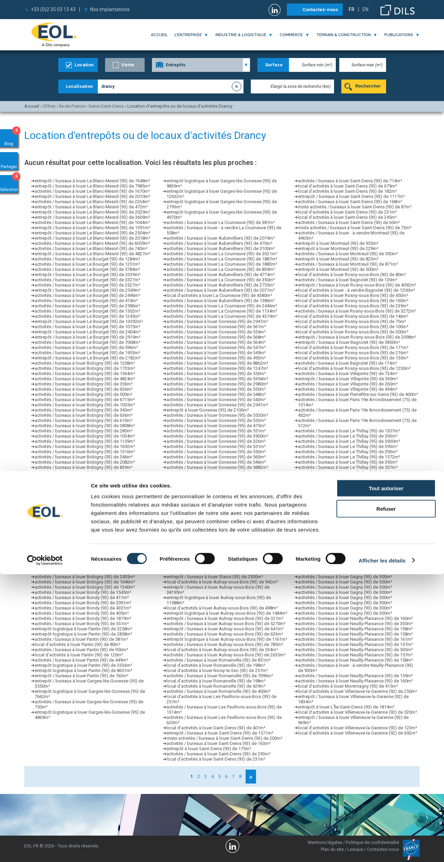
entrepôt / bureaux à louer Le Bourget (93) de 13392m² (89, 321)
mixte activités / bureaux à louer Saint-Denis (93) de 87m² (354, 206)
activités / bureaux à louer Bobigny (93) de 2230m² (85, 555)
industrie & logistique (240, 35)
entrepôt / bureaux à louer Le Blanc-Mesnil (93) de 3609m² (92, 217)
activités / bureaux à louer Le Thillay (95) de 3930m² (349, 441)
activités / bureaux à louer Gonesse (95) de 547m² (216, 347)
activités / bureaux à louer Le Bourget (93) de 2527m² (87, 285)
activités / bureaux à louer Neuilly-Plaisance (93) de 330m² (355, 623)
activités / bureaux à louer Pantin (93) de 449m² (81, 660)
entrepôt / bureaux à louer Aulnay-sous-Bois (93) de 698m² (224, 498)
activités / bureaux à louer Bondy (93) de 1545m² (83, 592)
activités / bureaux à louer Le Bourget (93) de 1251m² (87, 264)
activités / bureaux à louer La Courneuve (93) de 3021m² (221, 253)
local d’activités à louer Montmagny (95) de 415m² (348, 686)
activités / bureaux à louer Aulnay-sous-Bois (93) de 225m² (224, 503)
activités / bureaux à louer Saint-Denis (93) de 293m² (218, 753)
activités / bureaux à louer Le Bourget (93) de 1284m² (87, 259)
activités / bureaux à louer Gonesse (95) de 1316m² (217, 483)
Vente (127, 64)
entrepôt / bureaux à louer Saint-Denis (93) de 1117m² (351, 196)
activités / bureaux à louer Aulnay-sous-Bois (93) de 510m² (224, 488)
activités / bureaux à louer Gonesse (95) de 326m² (216, 441)
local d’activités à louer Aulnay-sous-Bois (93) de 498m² (222, 608)
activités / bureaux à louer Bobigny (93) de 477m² (84, 519)
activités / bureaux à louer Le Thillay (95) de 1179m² (349, 524)
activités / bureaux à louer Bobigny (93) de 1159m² (85, 441)
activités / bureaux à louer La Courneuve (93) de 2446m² (221, 305)
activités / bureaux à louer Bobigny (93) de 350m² (84, 514)
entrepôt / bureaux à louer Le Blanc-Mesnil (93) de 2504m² (92, 232)
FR (352, 9)
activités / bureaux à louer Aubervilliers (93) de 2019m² (220, 238)
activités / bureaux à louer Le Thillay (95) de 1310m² (349, 498)
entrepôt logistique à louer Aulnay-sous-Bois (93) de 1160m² (226, 555)
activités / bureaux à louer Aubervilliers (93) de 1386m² (220, 300)
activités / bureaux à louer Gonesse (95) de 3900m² (217, 436)
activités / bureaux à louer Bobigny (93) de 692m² (84, 571)
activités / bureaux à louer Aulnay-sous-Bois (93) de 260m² (224, 529)
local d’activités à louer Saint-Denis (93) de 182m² (347, 191)
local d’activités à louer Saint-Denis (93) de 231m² (347, 212)
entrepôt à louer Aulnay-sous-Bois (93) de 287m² (215, 545)
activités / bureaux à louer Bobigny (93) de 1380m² (85, 540)
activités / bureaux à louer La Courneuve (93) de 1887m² (221, 259)
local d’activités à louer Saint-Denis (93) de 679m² (347, 186)
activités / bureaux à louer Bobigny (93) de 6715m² (85, 399)
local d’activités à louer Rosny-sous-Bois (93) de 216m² (353, 352)
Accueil (159, 35)
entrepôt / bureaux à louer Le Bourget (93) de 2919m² (87, 337)
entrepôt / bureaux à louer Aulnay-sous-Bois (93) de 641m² (224, 628)
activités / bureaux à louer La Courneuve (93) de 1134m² (221, 311)
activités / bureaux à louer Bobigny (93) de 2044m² (85, 550)
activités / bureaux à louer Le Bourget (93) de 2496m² (87, 295)
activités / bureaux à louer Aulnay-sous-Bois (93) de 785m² (224, 644)
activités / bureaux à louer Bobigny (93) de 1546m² (85, 561)
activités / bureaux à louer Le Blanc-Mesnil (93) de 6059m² (92, 243)
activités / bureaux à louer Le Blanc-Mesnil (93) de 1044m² (92, 222)
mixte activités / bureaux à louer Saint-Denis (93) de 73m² (354, 227)
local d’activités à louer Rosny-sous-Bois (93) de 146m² (353, 316)
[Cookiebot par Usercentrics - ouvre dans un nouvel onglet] (45, 848)
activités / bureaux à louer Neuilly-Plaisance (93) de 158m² (355, 628)
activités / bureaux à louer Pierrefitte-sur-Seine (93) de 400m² (358, 394)
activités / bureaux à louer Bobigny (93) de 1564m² (85, 373)
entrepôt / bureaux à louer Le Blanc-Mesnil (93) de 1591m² (92, 227)
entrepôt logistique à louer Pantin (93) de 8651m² (83, 670)
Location (84, 64)
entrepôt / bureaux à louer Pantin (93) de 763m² (81, 675)
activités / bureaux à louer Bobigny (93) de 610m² (84, 420)
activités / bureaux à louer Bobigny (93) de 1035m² (85, 404)
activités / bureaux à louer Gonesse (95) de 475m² (216, 425)
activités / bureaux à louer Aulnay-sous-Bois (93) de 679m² (224, 493)
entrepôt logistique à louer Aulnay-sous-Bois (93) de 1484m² (226, 613)
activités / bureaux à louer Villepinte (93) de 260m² (348, 384)
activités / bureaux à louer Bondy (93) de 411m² (82, 597)
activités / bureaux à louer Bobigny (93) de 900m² (84, 493)
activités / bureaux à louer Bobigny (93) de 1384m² (85, 498)
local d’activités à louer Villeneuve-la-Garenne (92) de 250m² (357, 691)
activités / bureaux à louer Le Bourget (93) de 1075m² (87, 326)
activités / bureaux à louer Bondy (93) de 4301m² (83, 608)
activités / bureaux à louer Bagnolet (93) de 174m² (347, 363)
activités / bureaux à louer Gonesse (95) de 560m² (216, 456)
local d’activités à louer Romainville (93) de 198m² (215, 665)
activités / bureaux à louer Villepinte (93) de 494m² (348, 389)
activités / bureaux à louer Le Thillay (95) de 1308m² (349, 483)
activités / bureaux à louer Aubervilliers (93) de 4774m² (220, 274)
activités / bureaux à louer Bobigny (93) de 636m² (84, 389)
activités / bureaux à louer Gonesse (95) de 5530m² (217, 415)
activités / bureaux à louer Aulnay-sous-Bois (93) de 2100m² (225, 566)
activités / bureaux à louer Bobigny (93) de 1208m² (85, 363)
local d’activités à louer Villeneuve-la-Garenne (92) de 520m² (357, 712)
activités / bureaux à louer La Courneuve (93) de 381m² (220, 222)
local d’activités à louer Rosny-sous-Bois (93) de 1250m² (354, 368)
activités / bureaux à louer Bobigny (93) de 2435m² (85, 576)
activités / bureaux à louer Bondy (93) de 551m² (82, 623)
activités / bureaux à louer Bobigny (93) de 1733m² (85, 368)
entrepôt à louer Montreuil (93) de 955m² (338, 243)
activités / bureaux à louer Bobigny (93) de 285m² (84, 529)
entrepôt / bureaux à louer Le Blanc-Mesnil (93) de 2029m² (92, 212)
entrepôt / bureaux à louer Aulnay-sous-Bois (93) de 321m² (224, 618)
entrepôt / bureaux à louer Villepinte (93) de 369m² (348, 378)
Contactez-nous (320, 9)
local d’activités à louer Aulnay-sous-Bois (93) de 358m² (222, 550)
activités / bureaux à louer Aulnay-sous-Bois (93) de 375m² (224, 571)
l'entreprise (188, 35)
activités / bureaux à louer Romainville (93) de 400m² (218, 691)
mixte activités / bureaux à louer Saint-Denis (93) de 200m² (224, 738)
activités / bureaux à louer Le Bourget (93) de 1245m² (87, 316)
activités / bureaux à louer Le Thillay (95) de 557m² (348, 467)
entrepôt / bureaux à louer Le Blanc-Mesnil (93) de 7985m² (92, 186)
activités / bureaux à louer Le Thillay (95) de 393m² (348, 436)
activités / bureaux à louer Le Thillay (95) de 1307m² (349, 430)
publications (398, 35)
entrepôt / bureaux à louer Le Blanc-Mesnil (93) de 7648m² (92, 180)
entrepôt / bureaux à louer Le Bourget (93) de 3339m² (87, 274)
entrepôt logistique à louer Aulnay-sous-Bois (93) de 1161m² (226, 535)
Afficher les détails (382, 848)
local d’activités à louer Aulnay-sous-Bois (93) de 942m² (222, 582)
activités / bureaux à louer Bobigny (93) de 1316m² (85, 451)
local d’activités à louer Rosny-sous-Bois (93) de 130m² (353, 357)
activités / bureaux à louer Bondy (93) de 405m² (82, 613)
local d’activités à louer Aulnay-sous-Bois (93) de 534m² (222, 649)
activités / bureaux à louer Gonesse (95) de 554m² (216, 331)
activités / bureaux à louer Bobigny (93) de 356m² (84, 384)
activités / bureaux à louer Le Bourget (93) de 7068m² (87, 342)
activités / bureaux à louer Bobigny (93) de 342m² (84, 566)
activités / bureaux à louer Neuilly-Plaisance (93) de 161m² (355, 639)
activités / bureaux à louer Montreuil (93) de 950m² (348, 253)
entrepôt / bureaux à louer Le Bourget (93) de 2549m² (87, 290)
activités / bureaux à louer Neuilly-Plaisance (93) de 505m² (355, 649)
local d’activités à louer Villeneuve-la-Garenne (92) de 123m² (357, 727)
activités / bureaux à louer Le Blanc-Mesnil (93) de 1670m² (92, 191)
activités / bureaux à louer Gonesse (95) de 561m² (216, 326)
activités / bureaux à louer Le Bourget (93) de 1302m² (87, 311)
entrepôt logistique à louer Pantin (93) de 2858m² (83, 634)
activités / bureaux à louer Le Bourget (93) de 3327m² (87, 279)
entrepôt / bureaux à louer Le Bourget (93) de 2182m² (87, 357)
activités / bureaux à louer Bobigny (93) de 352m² (84, 535)
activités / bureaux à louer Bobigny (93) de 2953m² (85, 472)
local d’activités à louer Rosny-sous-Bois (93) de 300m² (353, 331)
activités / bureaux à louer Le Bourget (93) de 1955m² (87, 352)
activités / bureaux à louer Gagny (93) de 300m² (345, 555)
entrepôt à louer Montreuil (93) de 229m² (338, 248)
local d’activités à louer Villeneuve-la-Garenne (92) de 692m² (357, 733)
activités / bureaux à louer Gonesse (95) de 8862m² (217, 363)
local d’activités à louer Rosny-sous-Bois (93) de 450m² (353, 295)
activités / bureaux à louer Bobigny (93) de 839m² (84, 467)
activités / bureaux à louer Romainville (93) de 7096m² (219, 675)
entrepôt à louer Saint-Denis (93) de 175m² (208, 748)
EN (365, 9)
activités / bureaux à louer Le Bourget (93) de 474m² (86, 300)
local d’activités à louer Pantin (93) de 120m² (79, 654)
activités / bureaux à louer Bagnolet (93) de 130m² (347, 279)
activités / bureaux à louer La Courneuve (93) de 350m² (220, 279)
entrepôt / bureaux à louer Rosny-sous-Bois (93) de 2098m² (357, 337)
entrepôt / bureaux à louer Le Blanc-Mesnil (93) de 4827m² (92, 253)
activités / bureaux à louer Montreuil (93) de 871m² (348, 264)
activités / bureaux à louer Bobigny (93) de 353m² (84, 477)
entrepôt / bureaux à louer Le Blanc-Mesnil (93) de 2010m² (92, 196)
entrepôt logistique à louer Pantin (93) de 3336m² (83, 665)
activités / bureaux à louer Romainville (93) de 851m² (218, 660)
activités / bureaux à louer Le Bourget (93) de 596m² (86, 347)
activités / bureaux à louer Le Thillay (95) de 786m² (348, 472)
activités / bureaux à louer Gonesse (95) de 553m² (216, 420)
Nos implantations (110, 9)
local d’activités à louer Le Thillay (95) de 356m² (345, 509)
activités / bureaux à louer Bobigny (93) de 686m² (84, 524)
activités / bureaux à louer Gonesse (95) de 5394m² (217, 378)
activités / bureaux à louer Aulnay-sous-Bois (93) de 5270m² (225, 623)
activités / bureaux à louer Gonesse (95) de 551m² (216, 430)
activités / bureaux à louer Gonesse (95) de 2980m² (217, 384)
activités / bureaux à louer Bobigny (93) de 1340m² (85, 587)
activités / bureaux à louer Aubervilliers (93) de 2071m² (220, 290)
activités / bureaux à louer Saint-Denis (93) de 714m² (350, 180)
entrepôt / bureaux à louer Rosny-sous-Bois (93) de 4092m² (357, 285)
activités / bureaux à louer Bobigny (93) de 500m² (84, 394)
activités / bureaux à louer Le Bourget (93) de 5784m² (87, 269)
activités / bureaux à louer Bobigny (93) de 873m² (84, 488)
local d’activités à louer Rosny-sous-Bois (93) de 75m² (352, 321)
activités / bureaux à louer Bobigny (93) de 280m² (84, 430)
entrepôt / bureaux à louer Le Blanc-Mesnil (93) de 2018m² (92, 238)
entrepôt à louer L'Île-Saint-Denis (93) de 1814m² (346, 707)
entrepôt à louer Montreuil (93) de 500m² (338, 269)
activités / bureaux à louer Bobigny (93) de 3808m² (85, 425)
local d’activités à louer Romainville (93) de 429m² (215, 686)
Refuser (386, 796)
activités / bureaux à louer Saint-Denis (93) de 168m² (350, 201)
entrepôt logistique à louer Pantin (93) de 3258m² (83, 628)
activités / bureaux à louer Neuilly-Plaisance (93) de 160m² (355, 618)
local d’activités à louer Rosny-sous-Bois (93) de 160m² (353, 300)
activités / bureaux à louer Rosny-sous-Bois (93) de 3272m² (357, 311)
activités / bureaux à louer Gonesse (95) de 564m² (216, 342)
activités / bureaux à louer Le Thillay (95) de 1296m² (349, 535)
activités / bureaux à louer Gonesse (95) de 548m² (216, 394)
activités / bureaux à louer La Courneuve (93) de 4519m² (221, 316)
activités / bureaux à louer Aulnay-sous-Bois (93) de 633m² (224, 634)
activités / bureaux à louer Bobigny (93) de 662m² (84, 503)
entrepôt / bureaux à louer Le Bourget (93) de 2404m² (87, 331)
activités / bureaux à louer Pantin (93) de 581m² (81, 639)
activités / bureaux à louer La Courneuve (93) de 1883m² (221, 264)
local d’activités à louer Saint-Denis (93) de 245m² (347, 217)
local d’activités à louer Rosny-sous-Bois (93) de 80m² (352, 274)
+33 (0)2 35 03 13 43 (53, 9)
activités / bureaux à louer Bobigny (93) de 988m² (84, 483)
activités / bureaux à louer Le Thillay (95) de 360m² (348, 493)
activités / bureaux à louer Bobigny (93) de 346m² (84, 456)
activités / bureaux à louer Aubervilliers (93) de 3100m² (220, 248)
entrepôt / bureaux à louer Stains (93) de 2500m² (214, 576)
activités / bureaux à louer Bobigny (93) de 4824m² (85, 378)
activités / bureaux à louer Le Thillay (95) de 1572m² (349, 456)
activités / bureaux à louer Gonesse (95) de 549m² (216, 352)
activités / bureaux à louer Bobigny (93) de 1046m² (85, 582)
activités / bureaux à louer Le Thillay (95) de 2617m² (349, 540)
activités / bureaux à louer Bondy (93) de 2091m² (83, 602)
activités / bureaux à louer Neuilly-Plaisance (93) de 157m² (355, 644)
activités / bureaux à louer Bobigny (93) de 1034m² (85, 436)
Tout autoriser (386, 776)
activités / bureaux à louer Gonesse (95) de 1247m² (217, 368)
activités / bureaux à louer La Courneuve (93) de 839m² (220, 269)
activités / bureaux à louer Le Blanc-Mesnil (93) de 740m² (91, 248)
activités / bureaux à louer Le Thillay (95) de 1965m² (349, 514)
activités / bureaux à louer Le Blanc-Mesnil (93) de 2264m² (92, 201)
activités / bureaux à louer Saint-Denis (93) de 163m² (218, 743)
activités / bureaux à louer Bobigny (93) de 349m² (84, 509)
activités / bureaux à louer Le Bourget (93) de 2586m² (87, 305)
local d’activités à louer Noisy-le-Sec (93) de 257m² (217, 670)
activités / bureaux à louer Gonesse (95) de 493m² (216, 357)
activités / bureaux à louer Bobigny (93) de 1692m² (85, 446)
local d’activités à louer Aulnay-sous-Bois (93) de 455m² (222, 561)
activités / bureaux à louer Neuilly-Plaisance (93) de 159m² (355, 675)
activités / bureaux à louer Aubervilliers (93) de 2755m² (220, 285)
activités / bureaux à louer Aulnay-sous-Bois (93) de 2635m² (225, 540)
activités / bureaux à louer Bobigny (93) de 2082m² (85, 462)
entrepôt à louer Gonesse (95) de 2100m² (207, 410)
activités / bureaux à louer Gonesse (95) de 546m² (216, 462)
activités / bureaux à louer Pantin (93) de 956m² (81, 649)
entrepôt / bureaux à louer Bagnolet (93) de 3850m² (349, 342)
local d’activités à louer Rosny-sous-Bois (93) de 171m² (353, 347)
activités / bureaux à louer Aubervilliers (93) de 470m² (219, 243)
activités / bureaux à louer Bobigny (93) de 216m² (84, 545)
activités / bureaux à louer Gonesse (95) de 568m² (216, 337)
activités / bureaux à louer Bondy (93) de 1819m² (83, 618)
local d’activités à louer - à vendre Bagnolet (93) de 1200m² (356, 290)
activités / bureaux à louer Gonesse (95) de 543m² (216, 399)
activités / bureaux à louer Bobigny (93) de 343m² (84, 410)
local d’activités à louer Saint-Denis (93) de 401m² (215, 727)
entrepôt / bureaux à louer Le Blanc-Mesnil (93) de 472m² (91, 206)
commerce (291, 35)
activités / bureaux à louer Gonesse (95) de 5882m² (217, 467)
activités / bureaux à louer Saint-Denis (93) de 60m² (349, 222)
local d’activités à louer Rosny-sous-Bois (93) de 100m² (353, 326)
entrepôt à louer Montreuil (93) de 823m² (338, 259)
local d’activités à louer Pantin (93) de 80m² (77, 644)
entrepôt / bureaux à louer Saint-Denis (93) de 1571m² (219, 733)
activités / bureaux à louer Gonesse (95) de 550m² (216, 373)
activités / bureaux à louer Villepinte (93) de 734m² (348, 373)
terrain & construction (343, 35)
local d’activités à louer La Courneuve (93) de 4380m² (219, 295)
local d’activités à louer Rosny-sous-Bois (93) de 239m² (353, 305)
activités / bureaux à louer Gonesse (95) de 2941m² (217, 321)
